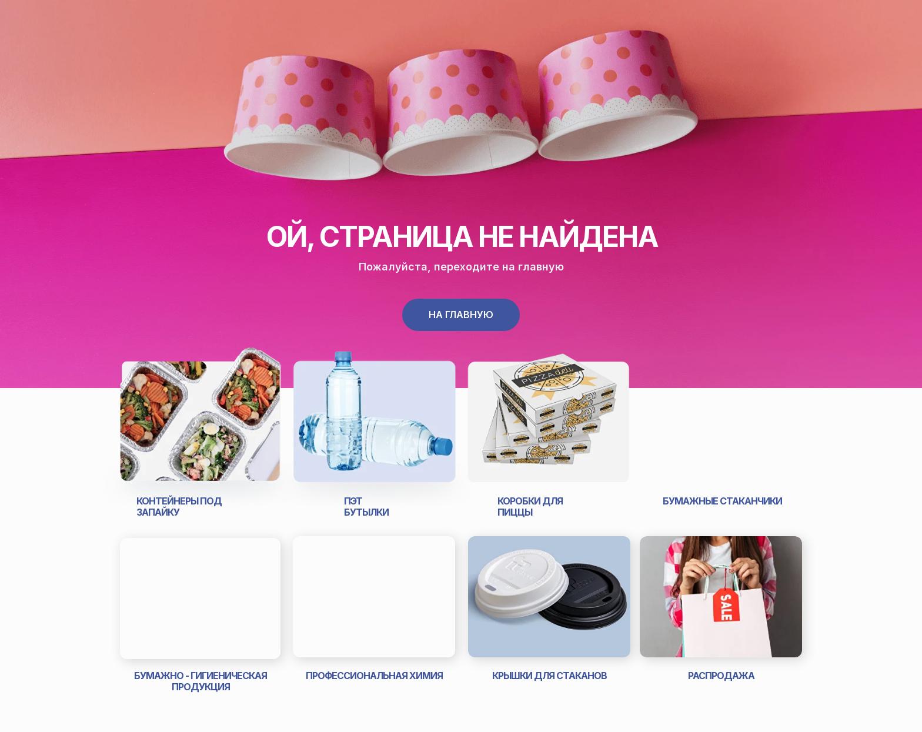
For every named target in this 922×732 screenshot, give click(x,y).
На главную (461, 314)
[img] (200, 426)
